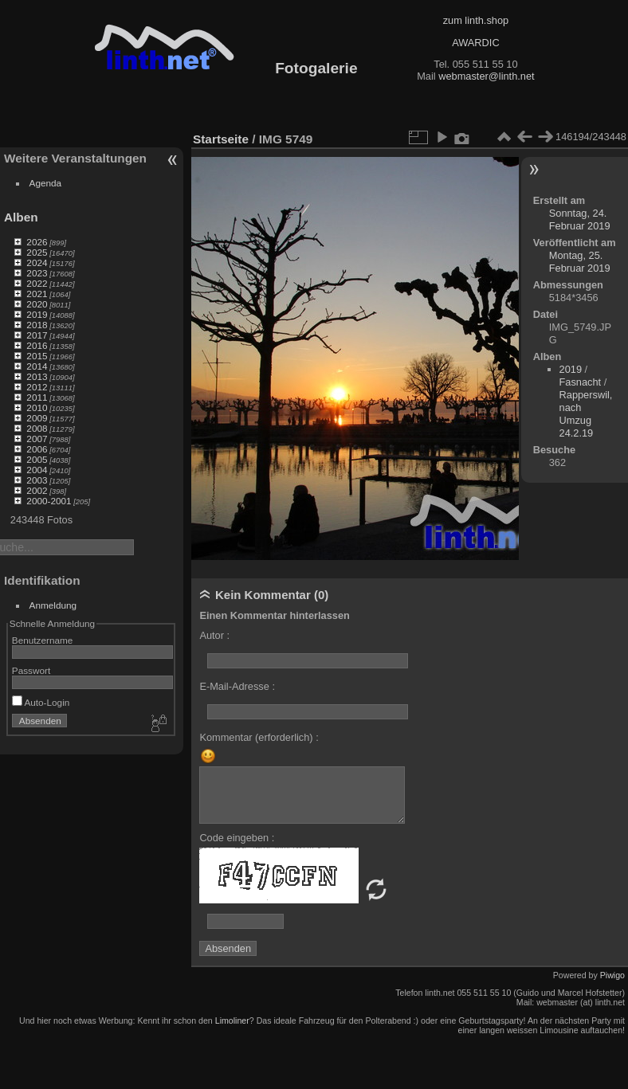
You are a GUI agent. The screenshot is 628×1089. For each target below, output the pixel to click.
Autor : (214, 635)
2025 (36, 252)
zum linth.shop (476, 20)
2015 (36, 356)
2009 (36, 418)
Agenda (45, 183)
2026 (36, 242)
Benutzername (42, 640)
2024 (36, 262)
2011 (36, 397)
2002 (36, 490)
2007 (36, 438)
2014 (36, 366)
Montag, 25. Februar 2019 (579, 261)
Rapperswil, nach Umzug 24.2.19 (586, 414)
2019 (36, 314)
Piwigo (612, 975)
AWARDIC (475, 43)
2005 (36, 459)
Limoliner (232, 1020)
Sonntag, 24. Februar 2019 (579, 219)
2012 (36, 387)
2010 (36, 407)
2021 (36, 293)
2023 (36, 273)
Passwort (31, 670)
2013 (36, 376)
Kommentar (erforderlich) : (258, 737)
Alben (21, 217)
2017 (36, 335)
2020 (36, 304)
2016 (36, 345)
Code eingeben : (236, 838)
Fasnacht (580, 382)
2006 (36, 449)
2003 (36, 480)
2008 (36, 428)
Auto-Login (41, 702)
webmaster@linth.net (486, 76)
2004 (36, 469)
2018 (36, 324)
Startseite (221, 139)
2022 (36, 283)
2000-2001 (48, 501)
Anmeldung (53, 605)
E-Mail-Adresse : (237, 686)
